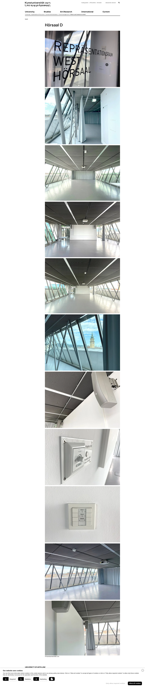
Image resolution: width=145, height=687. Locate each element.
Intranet (99, 2)
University (27, 14)
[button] (10, 679)
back (26, 19)
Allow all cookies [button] (135, 683)
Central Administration (52, 14)
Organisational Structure (37, 14)
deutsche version (111, 2)
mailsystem (84, 2)
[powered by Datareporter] (142, 671)
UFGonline (92, 2)
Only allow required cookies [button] (115, 683)
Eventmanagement (64, 14)
